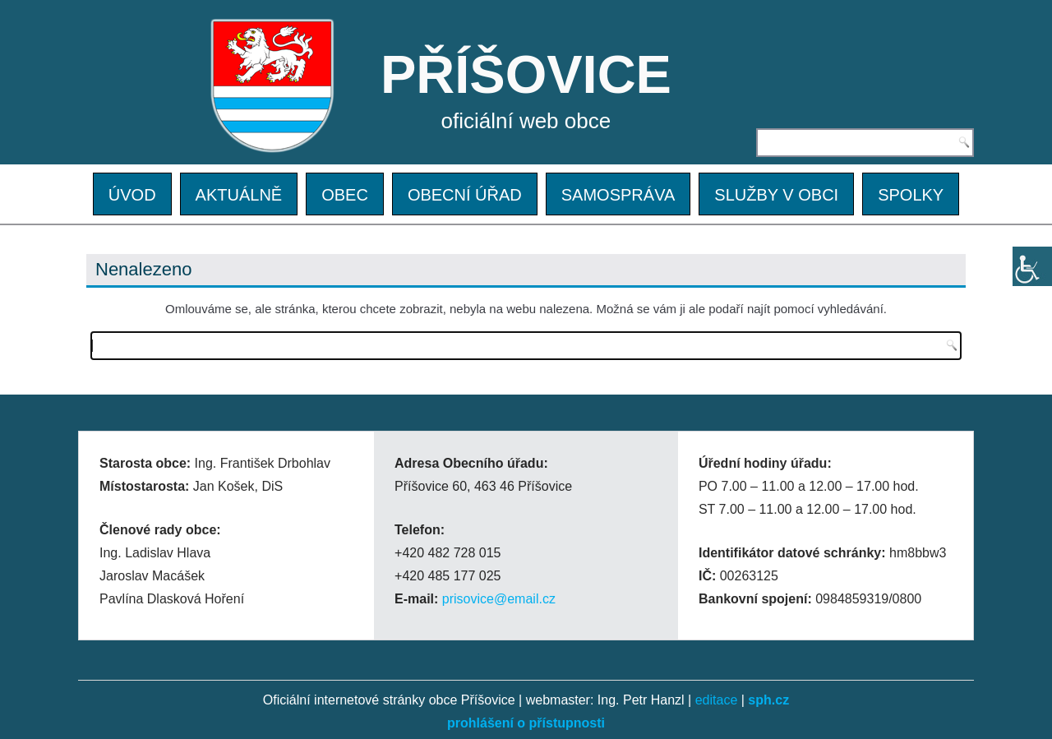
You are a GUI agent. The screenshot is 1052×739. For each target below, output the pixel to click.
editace (716, 700)
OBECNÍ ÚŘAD (465, 195)
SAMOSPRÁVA (618, 195)
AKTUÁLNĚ (239, 195)
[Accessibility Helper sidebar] (1032, 266)
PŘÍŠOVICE (526, 74)
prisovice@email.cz (499, 599)
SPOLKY (911, 195)
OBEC (344, 195)
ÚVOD (132, 195)
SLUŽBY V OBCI (776, 195)
